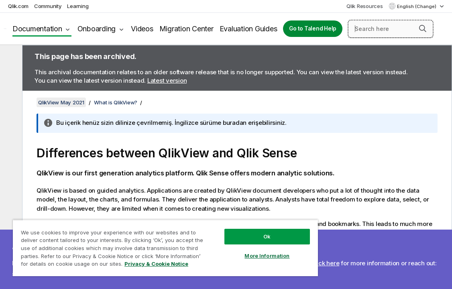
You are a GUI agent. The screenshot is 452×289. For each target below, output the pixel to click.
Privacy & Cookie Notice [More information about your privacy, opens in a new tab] (129, 265)
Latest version (167, 80)
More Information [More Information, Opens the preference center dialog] (230, 249)
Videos (142, 28)
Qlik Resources (364, 6)
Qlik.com (18, 6)
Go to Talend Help (312, 28)
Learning (77, 6)
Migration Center (186, 28)
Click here (325, 263)
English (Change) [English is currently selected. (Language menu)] (417, 6)
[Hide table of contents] (10, 57)
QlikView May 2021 (61, 102)
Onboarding (96, 28)
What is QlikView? (115, 102)
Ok (230, 230)
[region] (144, 245)
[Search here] (390, 28)
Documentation (37, 28)
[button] (423, 28)
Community (48, 6)
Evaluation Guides (248, 28)
